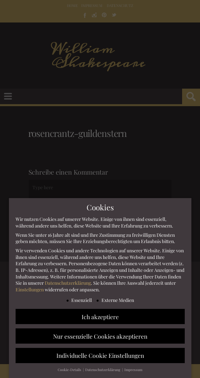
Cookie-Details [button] (70, 370)
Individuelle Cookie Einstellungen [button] (100, 355)
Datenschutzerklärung (68, 283)
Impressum (133, 370)
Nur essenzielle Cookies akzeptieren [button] (100, 336)
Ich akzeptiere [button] (100, 316)
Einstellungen (30, 290)
